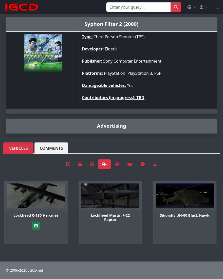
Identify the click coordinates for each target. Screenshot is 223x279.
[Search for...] (138, 7)
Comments (51, 148)
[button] (191, 7)
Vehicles (18, 148)
